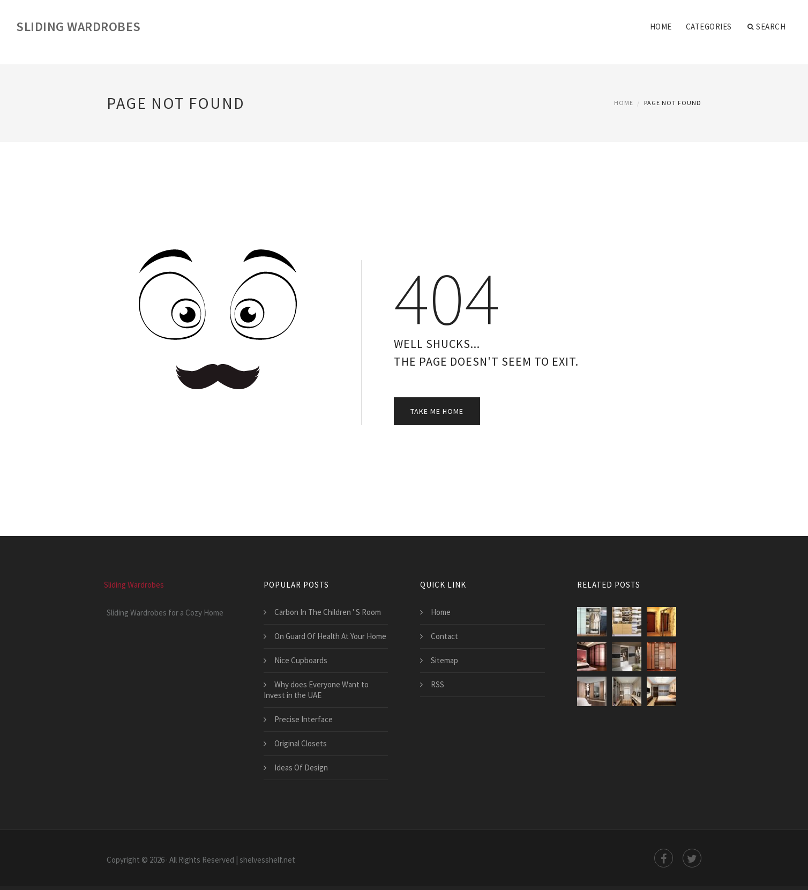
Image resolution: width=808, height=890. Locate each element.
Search (766, 27)
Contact (444, 636)
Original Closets (300, 743)
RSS (437, 684)
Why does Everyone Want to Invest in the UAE (316, 689)
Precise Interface (303, 719)
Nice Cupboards (300, 660)
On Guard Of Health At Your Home (330, 636)
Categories (709, 26)
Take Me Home (436, 411)
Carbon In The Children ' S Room (327, 612)
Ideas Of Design (301, 767)
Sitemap (444, 660)
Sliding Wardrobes (78, 26)
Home (661, 26)
